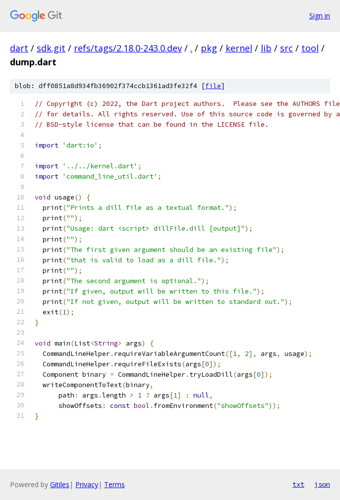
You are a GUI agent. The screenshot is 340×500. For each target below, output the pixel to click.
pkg (209, 48)
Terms (114, 484)
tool (310, 48)
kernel (239, 48)
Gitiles (59, 484)
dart (19, 48)
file (213, 86)
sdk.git (51, 48)
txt (298, 484)
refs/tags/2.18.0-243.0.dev (128, 48)
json (322, 484)
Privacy (86, 484)
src (286, 48)
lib (266, 48)
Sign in (319, 15)
